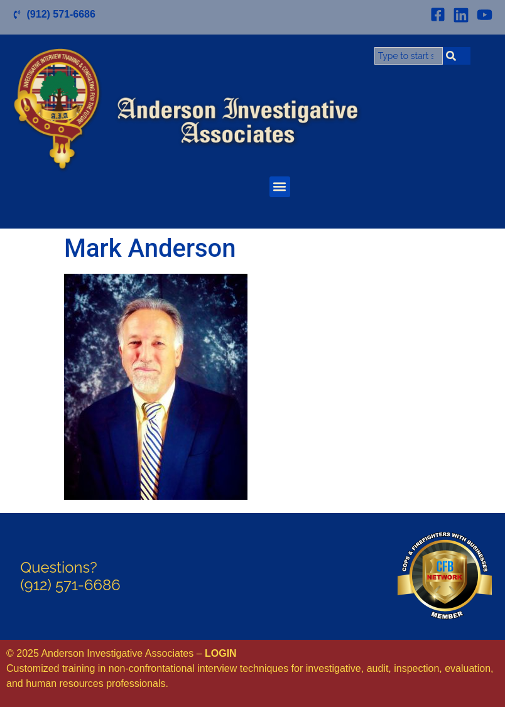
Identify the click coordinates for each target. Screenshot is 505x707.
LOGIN (221, 653)
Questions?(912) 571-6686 (70, 576)
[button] (279, 186)
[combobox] (408, 56)
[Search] (456, 56)
